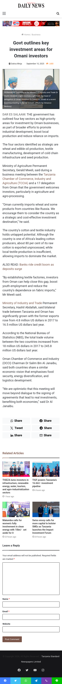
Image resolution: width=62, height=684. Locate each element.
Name (6, 599)
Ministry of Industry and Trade (22, 303)
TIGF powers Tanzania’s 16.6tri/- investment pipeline (44, 483)
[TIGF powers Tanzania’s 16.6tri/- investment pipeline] (46, 469)
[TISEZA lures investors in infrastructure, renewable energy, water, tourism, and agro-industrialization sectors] (16, 469)
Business (36, 34)
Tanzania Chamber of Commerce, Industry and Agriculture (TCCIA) (28, 179)
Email (5, 611)
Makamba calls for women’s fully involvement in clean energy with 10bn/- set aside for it (14, 526)
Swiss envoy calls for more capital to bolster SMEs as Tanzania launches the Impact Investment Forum (44, 526)
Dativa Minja (16, 64)
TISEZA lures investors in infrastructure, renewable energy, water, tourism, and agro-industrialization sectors (15, 486)
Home (25, 34)
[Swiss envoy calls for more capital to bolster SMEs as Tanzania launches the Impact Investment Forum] (46, 509)
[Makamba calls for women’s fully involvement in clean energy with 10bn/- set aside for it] (16, 509)
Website (6, 624)
